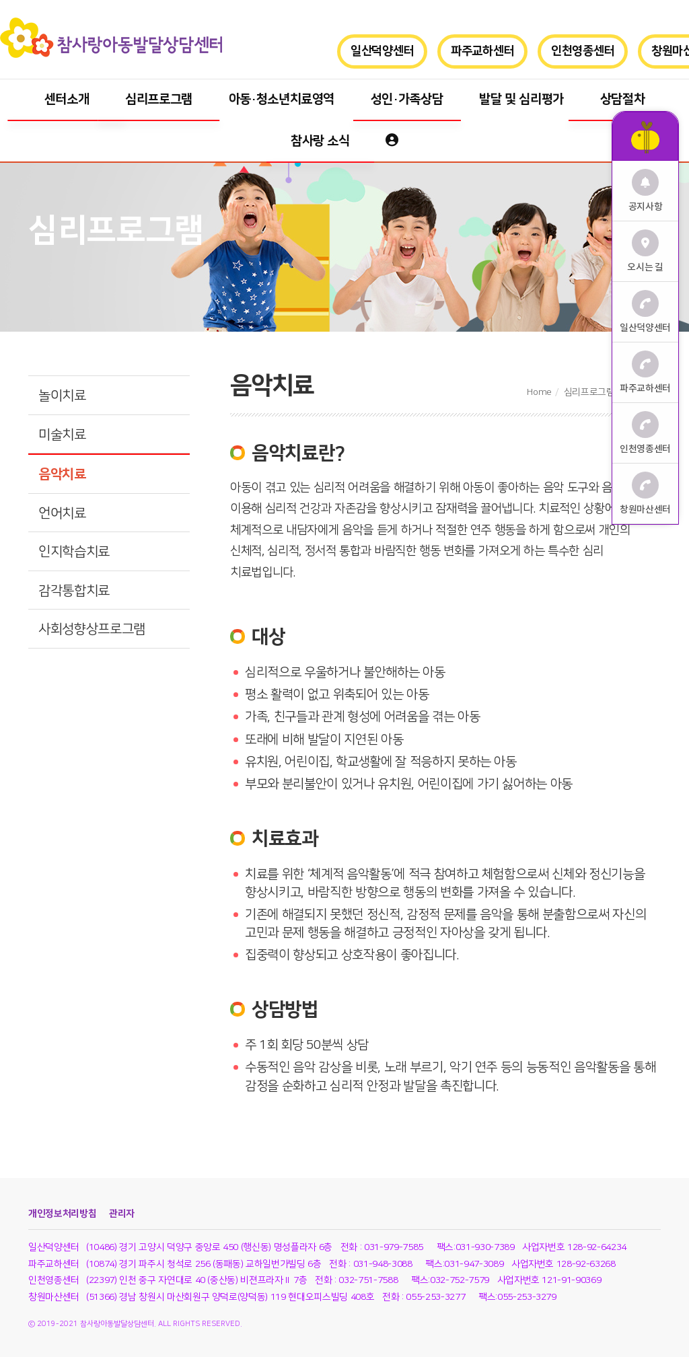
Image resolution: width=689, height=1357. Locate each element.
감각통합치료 (74, 590)
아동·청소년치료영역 (282, 99)
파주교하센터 (482, 51)
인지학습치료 (74, 551)
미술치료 (62, 434)
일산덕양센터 (382, 51)
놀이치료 (62, 395)
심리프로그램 (158, 99)
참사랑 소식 (320, 141)
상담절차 (622, 99)
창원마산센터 (645, 493)
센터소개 (66, 99)
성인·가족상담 (407, 99)
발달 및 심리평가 (521, 99)
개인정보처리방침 (62, 1213)
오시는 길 (645, 251)
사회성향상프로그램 (91, 629)
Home (539, 392)
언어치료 (62, 513)
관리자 (122, 1213)
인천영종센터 (582, 51)
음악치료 (62, 474)
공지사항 (645, 191)
